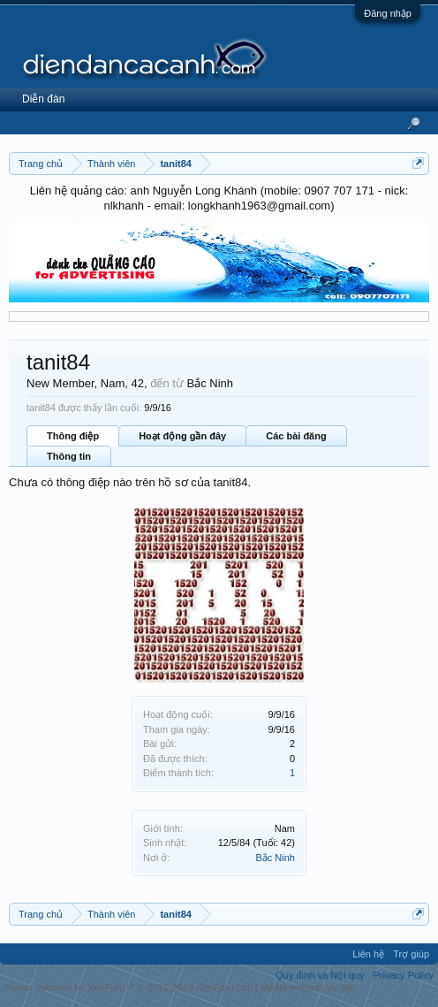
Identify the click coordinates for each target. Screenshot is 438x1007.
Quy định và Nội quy (320, 975)
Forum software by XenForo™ (128, 987)
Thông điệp (73, 436)
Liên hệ (368, 954)
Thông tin (69, 456)
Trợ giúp (411, 954)
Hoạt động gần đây (182, 436)
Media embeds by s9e (308, 987)
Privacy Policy (404, 975)
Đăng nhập (388, 13)
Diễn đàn (43, 99)
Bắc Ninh (275, 857)
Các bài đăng (296, 436)
